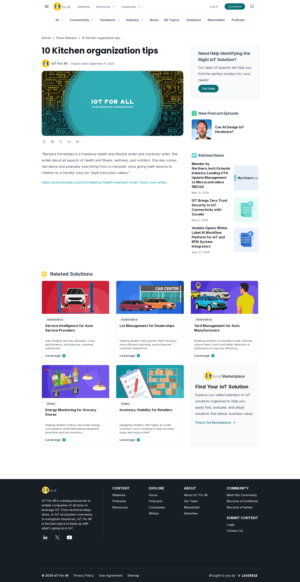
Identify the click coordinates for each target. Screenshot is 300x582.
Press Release (66, 38)
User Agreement (110, 575)
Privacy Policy (84, 575)
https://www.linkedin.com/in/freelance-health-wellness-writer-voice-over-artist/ (104, 182)
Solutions (193, 20)
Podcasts (119, 501)
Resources (120, 507)
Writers (154, 513)
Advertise (84, 6)
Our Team (191, 501)
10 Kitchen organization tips (101, 38)
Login (231, 525)
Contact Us (235, 531)
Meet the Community (242, 495)
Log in (214, 6)
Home (153, 495)
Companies (157, 507)
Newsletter (216, 20)
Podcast (238, 20)
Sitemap (133, 575)
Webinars (119, 495)
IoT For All (59, 63)
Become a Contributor (242, 501)
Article (46, 38)
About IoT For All (196, 495)
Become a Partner (240, 507)
